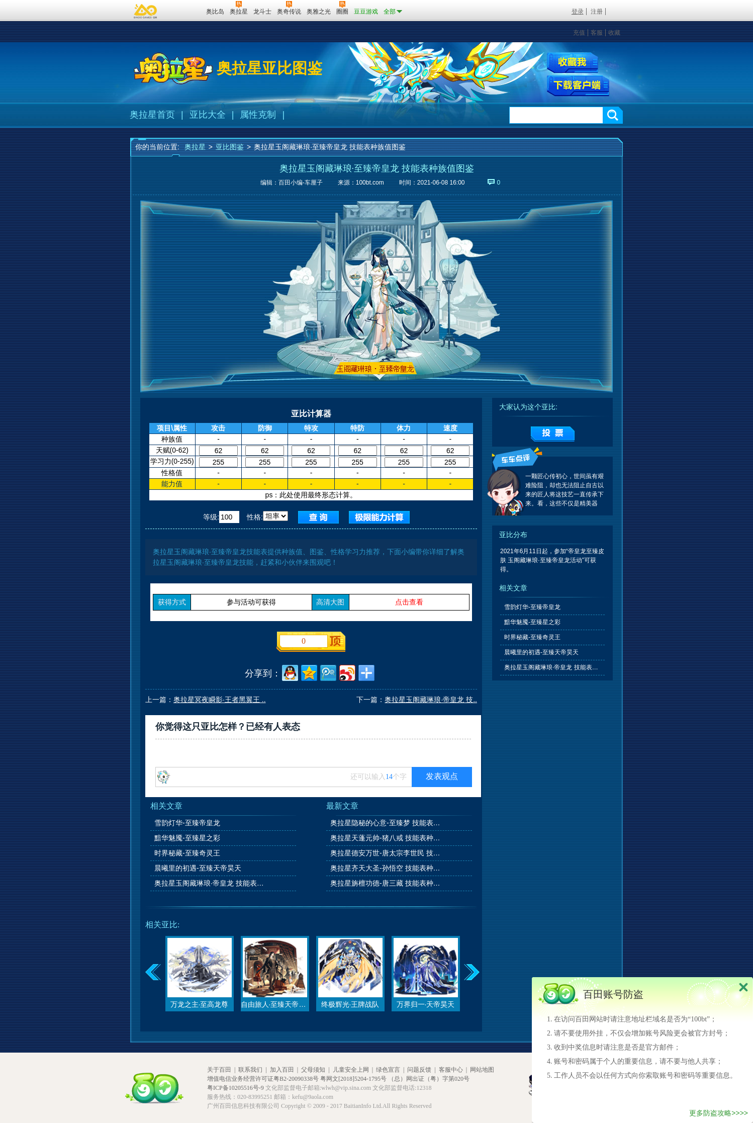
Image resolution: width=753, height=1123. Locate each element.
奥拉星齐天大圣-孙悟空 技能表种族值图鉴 (386, 868)
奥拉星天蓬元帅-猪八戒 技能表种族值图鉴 (386, 838)
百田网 (183, 10)
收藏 (614, 32)
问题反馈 (419, 1069)
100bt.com (370, 182)
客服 (597, 32)
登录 (578, 11)
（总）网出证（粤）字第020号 (428, 1078)
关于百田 (219, 1069)
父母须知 (313, 1069)
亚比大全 (208, 115)
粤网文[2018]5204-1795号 (353, 1078)
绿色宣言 (388, 1069)
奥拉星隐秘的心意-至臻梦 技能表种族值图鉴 (386, 823)
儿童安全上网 (351, 1069)
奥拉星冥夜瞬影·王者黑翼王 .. (219, 700)
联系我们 (250, 1069)
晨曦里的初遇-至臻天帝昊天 (197, 868)
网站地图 (482, 1069)
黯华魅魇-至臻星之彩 (187, 838)
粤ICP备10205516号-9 (235, 1087)
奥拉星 (195, 147)
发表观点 (442, 776)
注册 (597, 11)
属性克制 (258, 115)
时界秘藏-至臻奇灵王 (187, 853)
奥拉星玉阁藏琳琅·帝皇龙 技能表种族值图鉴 (210, 883)
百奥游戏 (145, 11)
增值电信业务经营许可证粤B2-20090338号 (263, 1078)
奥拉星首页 (152, 115)
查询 (318, 517)
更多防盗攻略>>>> (718, 1113)
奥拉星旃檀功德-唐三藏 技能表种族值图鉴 (386, 883)
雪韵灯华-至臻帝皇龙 (187, 823)
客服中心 (451, 1069)
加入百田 (282, 1069)
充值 (579, 32)
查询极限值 (379, 517)
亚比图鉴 (230, 147)
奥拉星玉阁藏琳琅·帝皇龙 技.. (431, 700)
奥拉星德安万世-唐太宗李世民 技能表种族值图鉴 (386, 853)
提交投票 (552, 434)
